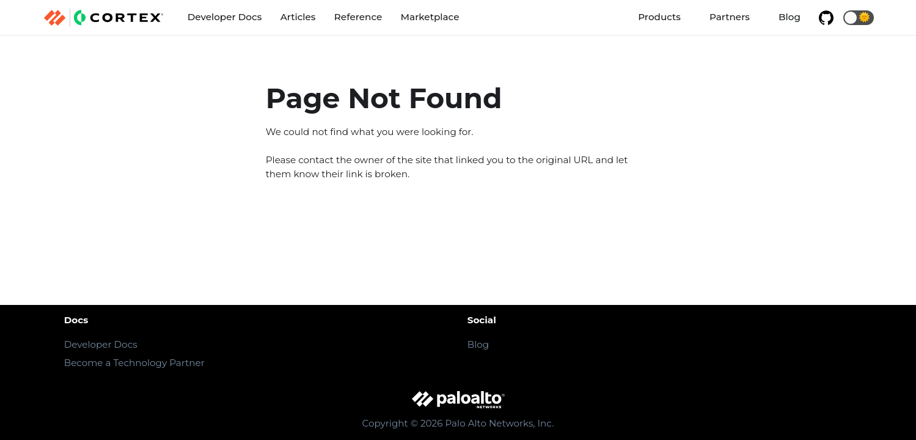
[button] (858, 17)
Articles (298, 17)
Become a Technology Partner (134, 363)
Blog (790, 17)
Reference (358, 17)
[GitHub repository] (826, 18)
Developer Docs (225, 17)
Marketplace (430, 17)
